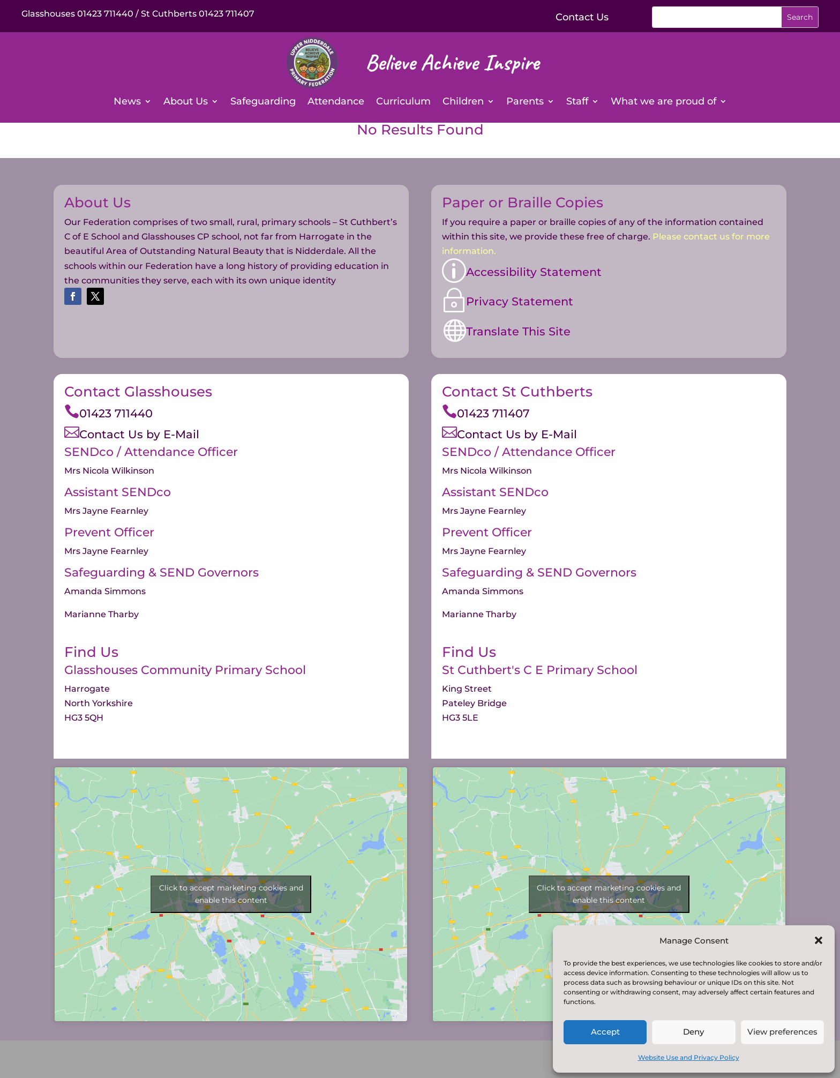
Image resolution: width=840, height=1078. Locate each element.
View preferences (782, 1032)
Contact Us (582, 17)
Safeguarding (263, 102)
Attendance (336, 102)
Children (463, 102)
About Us (185, 102)
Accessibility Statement (534, 272)
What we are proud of (663, 102)
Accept (605, 1032)
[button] (818, 940)
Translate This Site (518, 331)
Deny (693, 1032)
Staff (577, 102)
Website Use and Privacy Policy (688, 1057)
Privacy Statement (519, 301)
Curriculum (403, 102)
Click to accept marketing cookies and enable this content (231, 894)
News (127, 102)
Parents (525, 102)
